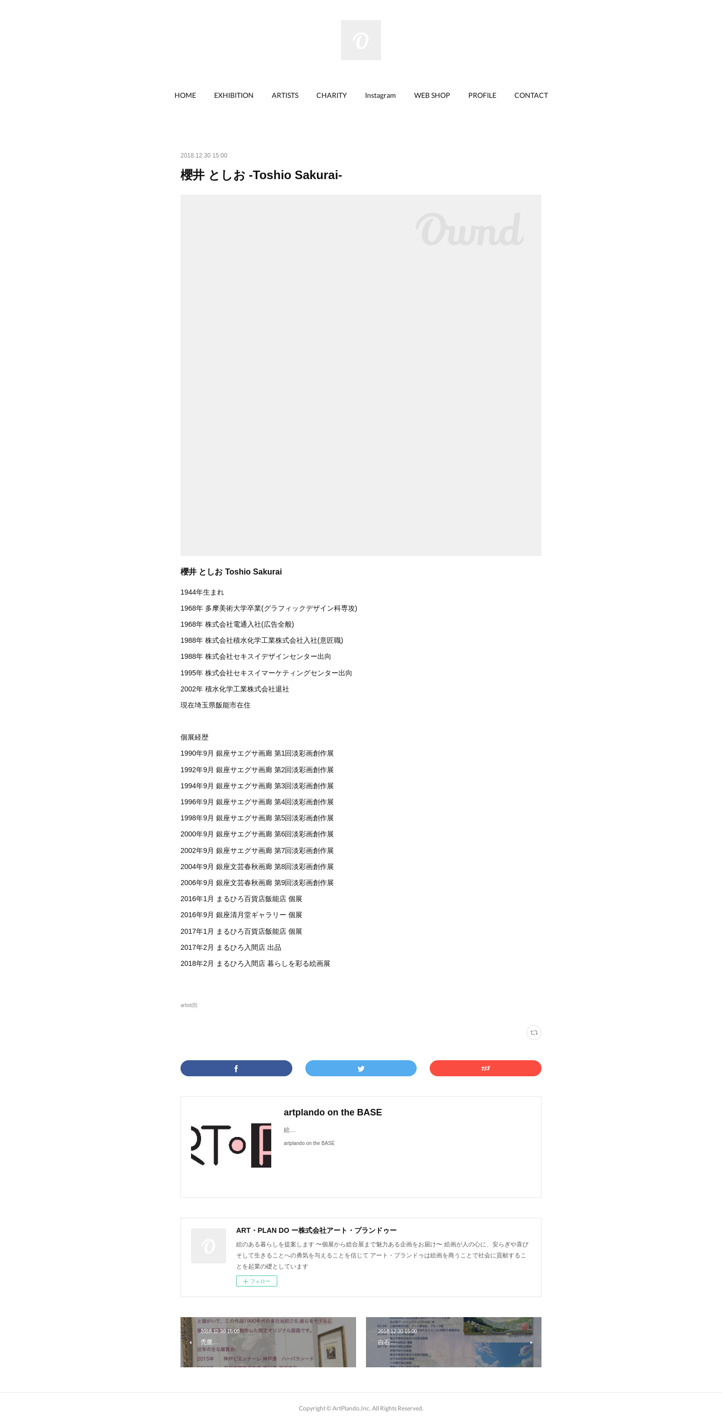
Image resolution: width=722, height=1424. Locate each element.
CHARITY (331, 95)
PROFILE (482, 95)
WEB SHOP (432, 95)
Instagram (380, 95)
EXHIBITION (234, 95)
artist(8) (189, 1005)
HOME (185, 95)
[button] (185, 95)
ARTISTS (285, 95)
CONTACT (531, 95)
